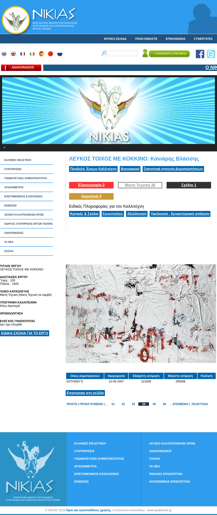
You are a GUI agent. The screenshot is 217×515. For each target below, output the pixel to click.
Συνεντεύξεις (113, 214)
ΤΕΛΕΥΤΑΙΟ (199, 404)
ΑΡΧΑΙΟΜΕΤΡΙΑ (14, 187)
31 (113, 404)
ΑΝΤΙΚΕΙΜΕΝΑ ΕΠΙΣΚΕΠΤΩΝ (169, 481)
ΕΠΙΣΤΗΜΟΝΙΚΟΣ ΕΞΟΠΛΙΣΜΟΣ (23, 196)
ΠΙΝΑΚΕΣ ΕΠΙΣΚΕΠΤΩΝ (165, 474)
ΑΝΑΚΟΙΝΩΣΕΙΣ (14, 232)
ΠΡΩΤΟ (72, 404)
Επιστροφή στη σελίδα (85, 393)
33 (133, 404)
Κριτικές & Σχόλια (84, 214)
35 (154, 404)
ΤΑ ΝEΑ (9, 242)
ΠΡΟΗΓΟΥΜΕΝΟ (91, 404)
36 (164, 404)
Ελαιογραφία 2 (91, 185)
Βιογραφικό (130, 169)
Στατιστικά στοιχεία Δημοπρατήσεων (173, 169)
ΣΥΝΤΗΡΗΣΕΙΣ (13, 169)
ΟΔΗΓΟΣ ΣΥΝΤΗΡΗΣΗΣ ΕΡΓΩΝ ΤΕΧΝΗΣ (28, 223)
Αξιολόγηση (136, 214)
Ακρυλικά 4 (91, 196)
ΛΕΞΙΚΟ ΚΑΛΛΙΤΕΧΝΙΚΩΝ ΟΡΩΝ (24, 214)
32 (123, 404)
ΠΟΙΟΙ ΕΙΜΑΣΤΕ (146, 38)
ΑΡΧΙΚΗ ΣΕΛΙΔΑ (115, 38)
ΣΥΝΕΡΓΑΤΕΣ (203, 38)
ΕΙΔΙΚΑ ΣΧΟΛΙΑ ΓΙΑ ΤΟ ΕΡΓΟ (24, 333)
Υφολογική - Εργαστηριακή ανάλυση (180, 214)
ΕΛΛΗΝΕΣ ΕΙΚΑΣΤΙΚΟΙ (17, 160)
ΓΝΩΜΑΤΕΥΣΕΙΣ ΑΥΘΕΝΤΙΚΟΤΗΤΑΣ (25, 178)
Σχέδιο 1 (188, 185)
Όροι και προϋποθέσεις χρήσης (88, 510)
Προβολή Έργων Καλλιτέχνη (93, 169)
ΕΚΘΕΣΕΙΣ (10, 205)
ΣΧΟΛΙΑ (9, 251)
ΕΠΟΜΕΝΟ (180, 404)
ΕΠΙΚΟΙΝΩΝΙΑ (175, 38)
